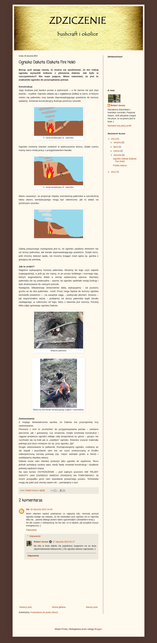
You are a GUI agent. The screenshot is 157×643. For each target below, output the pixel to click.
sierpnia (117, 142)
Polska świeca (120, 165)
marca (116, 151)
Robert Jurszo (41, 541)
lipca (116, 146)
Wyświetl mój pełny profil (119, 125)
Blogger (98, 629)
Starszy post (92, 607)
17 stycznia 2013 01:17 (64, 541)
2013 (113, 139)
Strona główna (59, 607)
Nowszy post (25, 607)
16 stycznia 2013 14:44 (41, 509)
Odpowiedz (31, 530)
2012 (113, 172)
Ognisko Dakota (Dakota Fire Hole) (124, 160)
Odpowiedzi (34, 536)
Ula (27, 509)
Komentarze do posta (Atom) (44, 612)
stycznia (117, 155)
